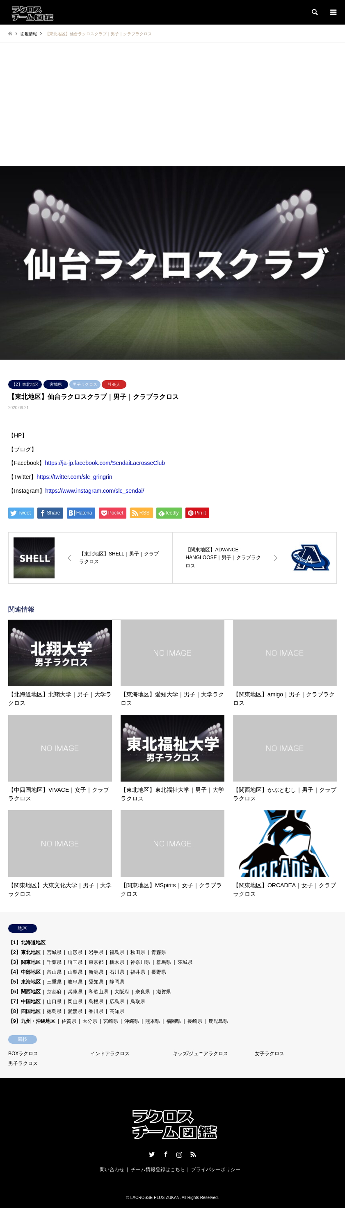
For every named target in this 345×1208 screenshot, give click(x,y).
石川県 (117, 972)
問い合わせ (112, 1169)
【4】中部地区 (24, 972)
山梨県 (75, 972)
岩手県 (96, 952)
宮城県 (56, 384)
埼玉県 (75, 962)
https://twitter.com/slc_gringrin (74, 477)
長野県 (158, 972)
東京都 (96, 962)
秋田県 (137, 952)
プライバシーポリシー (215, 1169)
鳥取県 (137, 1001)
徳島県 (54, 1011)
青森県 (158, 952)
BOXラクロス (23, 1053)
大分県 (89, 1021)
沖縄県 (131, 1021)
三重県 (54, 982)
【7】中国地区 (24, 1001)
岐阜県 (75, 982)
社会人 (114, 384)
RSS (193, 1154)
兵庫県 (75, 992)
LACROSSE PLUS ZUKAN (155, 1197)
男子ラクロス (85, 384)
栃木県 (117, 962)
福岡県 (173, 1021)
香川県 (96, 1011)
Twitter (152, 1154)
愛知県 (96, 982)
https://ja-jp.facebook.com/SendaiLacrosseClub (105, 463)
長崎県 (194, 1021)
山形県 (75, 952)
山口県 (54, 1001)
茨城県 (185, 962)
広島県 (117, 1001)
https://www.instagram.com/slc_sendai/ (94, 490)
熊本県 (152, 1021)
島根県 (96, 1001)
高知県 (117, 1011)
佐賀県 (69, 1021)
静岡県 (117, 982)
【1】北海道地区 (27, 942)
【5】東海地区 (24, 982)
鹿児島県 (218, 1021)
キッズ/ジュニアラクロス (200, 1053)
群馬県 (163, 962)
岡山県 (75, 1001)
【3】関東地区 (24, 962)
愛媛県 (75, 1011)
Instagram (179, 1154)
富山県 (54, 972)
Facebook (166, 1154)
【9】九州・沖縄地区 (31, 1021)
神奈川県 (140, 962)
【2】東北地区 (25, 384)
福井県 (137, 972)
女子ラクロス (269, 1053)
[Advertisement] (172, 104)
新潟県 (96, 972)
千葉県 (54, 962)
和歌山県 (98, 992)
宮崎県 (110, 1021)
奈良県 (142, 992)
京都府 (54, 992)
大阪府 (121, 992)
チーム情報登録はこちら (158, 1169)
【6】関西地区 (24, 992)
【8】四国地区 (24, 1011)
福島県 (117, 952)
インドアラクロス (110, 1053)
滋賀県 (163, 992)
